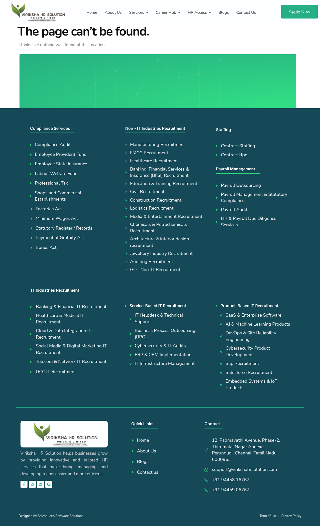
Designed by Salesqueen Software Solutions (51, 516)
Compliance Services (50, 128)
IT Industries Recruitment (55, 290)
